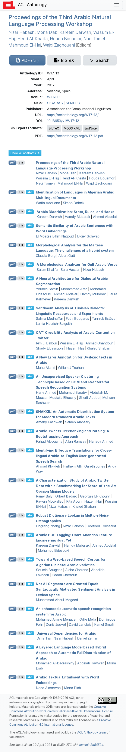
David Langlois (80, 624)
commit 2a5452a (91, 744)
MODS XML (72, 128)
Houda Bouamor (65, 38)
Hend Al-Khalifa (33, 38)
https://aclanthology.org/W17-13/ (73, 115)
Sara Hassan (70, 269)
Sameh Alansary (77, 422)
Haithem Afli (72, 466)
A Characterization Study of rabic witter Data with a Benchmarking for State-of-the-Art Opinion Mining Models (76, 485)
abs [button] (29, 192)
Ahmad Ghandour (99, 343)
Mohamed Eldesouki (53, 550)
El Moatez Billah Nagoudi (55, 236)
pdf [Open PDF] (12, 162)
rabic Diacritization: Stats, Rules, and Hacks (75, 211)
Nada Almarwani (48, 688)
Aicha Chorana (76, 570)
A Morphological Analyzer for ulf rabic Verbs (77, 264)
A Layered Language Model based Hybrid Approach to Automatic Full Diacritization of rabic (73, 652)
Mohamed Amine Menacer (56, 619)
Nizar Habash (22, 32)
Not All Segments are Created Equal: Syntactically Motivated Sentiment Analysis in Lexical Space (75, 589)
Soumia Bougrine (49, 570)
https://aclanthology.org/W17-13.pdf (75, 136)
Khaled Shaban (98, 348)
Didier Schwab (88, 236)
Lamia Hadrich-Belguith (54, 323)
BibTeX (54, 128)
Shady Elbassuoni (49, 348)
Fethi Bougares (77, 318)
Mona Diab (47, 32)
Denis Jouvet (56, 624)
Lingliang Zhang (48, 526)
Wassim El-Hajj (47, 178)
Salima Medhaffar (49, 318)
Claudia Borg (46, 255)
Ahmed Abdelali (105, 217)
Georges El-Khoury (95, 496)
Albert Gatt (66, 255)
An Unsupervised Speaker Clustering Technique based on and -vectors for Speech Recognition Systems (73, 382)
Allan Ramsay (75, 441)
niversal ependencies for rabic (66, 633)
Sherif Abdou (89, 397)
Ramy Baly (44, 496)
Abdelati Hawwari (90, 663)
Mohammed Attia (74, 289)
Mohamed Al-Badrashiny (55, 663)
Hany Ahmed (46, 392)
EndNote (91, 128)
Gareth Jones (94, 466)
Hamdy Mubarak (77, 217)
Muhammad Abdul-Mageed (57, 600)
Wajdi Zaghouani (59, 45)
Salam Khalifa (47, 269)
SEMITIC (73, 103)
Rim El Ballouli (46, 343)
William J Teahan (71, 367)
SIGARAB (55, 103)
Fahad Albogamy (49, 441)
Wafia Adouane (48, 203)
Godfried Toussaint (101, 526)
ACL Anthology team (91, 732)
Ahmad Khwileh (48, 466)
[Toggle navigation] (117, 5)
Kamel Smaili (104, 624)
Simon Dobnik (73, 203)
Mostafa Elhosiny (62, 397)
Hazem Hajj (75, 348)
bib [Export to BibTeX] (21, 162)
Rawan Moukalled (49, 501)
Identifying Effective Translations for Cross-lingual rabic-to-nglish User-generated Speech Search (74, 455)
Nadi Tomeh (95, 38)
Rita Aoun (74, 501)
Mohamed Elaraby (73, 392)
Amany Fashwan (49, 422)
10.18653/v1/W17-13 (63, 121)
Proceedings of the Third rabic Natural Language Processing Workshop (60, 20)
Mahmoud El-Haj (25, 45)
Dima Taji (44, 638)
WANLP (53, 97)
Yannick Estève (104, 318)
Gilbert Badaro (66, 496)
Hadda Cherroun (64, 575)
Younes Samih (47, 289)
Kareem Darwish (75, 32)
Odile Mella (87, 619)
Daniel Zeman (87, 638)
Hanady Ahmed (101, 441)
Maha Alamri (45, 367)
